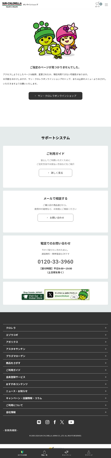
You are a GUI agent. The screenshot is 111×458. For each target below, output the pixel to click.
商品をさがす (13, 363)
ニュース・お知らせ (17, 391)
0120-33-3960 (55, 262)
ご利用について (14, 405)
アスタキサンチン (15, 349)
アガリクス (12, 342)
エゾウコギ (12, 335)
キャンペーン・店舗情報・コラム (24, 398)
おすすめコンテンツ (17, 384)
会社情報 (11, 412)
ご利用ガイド (13, 370)
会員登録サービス (15, 377)
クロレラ (11, 328)
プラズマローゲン (15, 356)
